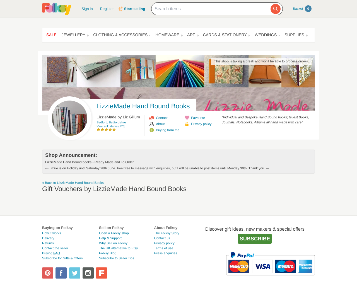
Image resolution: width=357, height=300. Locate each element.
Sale (51, 35)
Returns (48, 243)
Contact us (162, 238)
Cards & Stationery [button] (225, 35)
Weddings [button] (266, 35)
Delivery (48, 238)
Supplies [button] (294, 35)
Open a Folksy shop (114, 233)
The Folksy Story (166, 233)
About (160, 124)
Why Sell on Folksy (113, 243)
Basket (302, 8)
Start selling (134, 9)
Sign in (87, 9)
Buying (51, 253)
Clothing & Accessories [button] (120, 35)
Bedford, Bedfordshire (111, 122)
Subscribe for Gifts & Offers (62, 258)
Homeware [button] (167, 35)
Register (107, 9)
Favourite (198, 118)
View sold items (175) (111, 126)
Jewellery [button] (73, 35)
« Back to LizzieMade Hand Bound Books (73, 183)
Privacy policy (201, 124)
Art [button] (191, 35)
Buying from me (167, 130)
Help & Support (110, 238)
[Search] (276, 9)
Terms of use (163, 248)
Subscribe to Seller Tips (116, 258)
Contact (161, 118)
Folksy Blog (107, 253)
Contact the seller (55, 248)
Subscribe (255, 239)
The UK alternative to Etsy (118, 248)
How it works (51, 233)
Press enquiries (165, 253)
